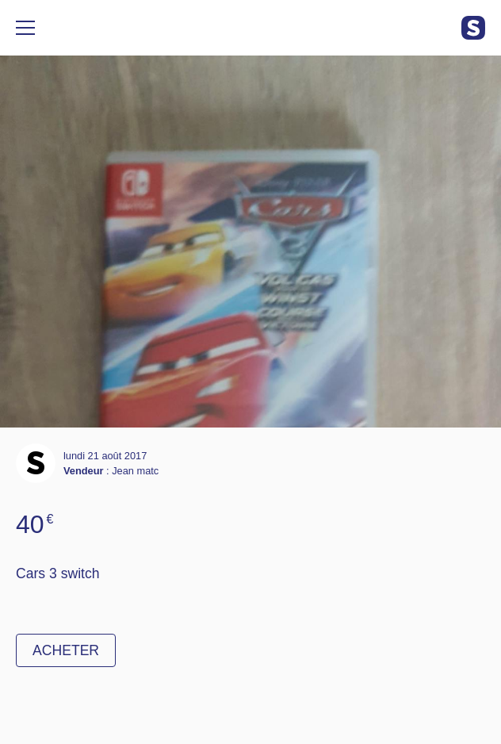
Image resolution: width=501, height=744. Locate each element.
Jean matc (135, 471)
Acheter (66, 650)
